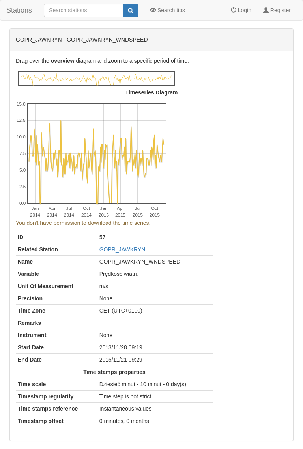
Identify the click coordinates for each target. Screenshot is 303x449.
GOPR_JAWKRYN (122, 249)
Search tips (167, 10)
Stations (19, 10)
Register (277, 10)
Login (241, 10)
